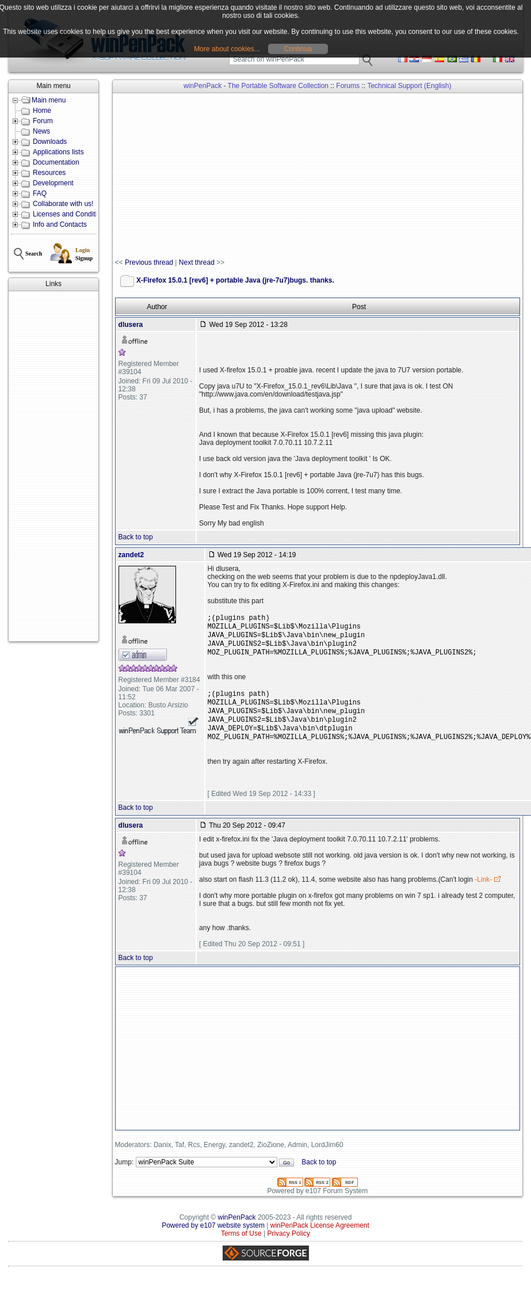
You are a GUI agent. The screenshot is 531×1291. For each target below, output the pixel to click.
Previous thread (149, 262)
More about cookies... (227, 49)
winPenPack (237, 1232)
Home (42, 110)
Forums (348, 86)
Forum (43, 121)
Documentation (56, 162)
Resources (49, 173)
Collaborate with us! (63, 204)
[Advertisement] (52, 466)
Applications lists (58, 152)
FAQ (40, 193)
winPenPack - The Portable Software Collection (256, 86)
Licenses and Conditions (70, 214)
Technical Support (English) (409, 86)
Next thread (197, 262)
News (41, 131)
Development (53, 183)
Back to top (136, 537)
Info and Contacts (60, 224)
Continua (298, 49)
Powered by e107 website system (213, 1240)
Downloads (50, 142)
